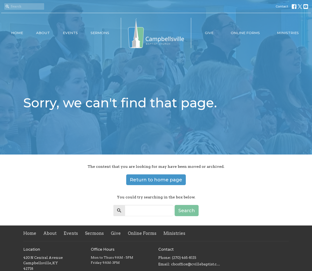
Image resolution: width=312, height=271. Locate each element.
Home (17, 33)
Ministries (288, 33)
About (43, 33)
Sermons (100, 33)
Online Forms (245, 33)
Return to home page (156, 180)
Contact (282, 6)
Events (70, 33)
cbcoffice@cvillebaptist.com (196, 264)
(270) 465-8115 (184, 258)
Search (186, 210)
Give (209, 33)
